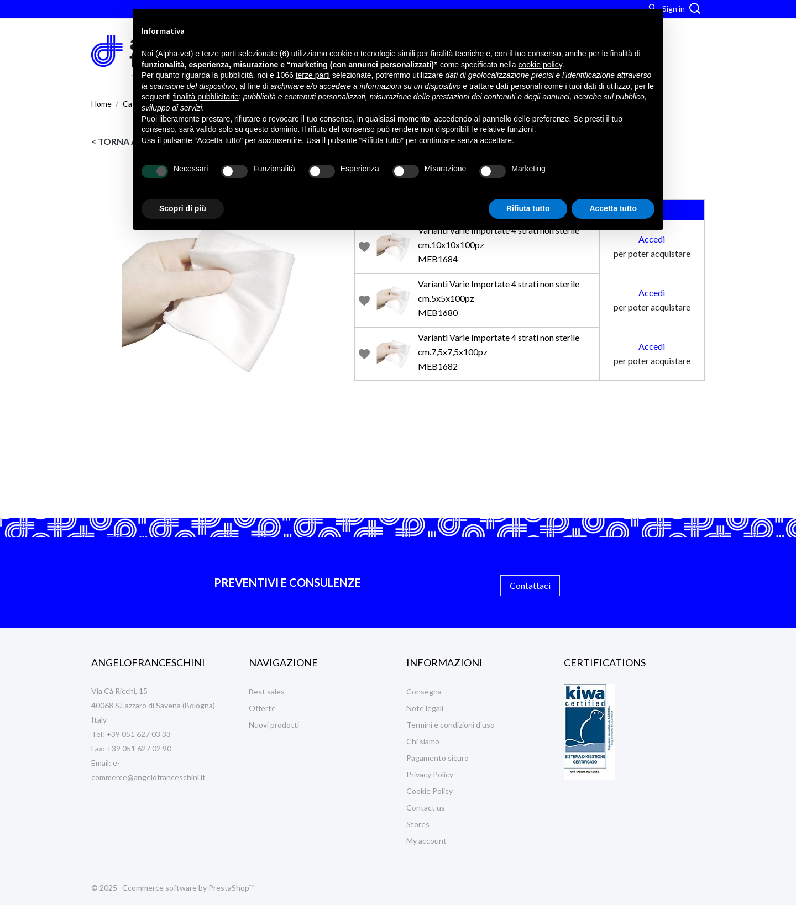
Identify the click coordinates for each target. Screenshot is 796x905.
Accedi (651, 239)
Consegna (424, 691)
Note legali (424, 708)
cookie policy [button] (540, 64)
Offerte (262, 708)
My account (426, 840)
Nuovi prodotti (274, 724)
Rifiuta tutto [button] (528, 208)
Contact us (425, 807)
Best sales (267, 691)
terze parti (313, 75)
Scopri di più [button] (182, 208)
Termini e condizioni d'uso (450, 724)
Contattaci (530, 585)
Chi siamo (422, 741)
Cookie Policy (429, 791)
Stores (418, 824)
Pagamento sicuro (437, 757)
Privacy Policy (429, 774)
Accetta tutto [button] (613, 208)
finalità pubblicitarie (206, 96)
